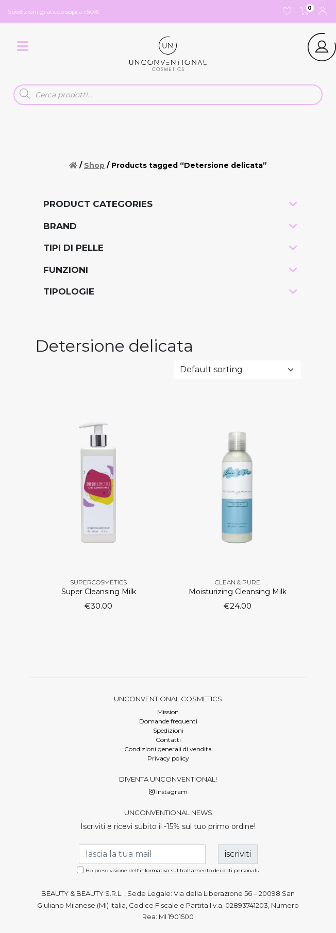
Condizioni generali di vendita (168, 749)
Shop (94, 165)
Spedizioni (168, 730)
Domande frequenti (168, 721)
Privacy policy (168, 758)
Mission (168, 712)
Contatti (168, 740)
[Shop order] (237, 369)
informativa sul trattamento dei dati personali (199, 870)
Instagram (168, 792)
